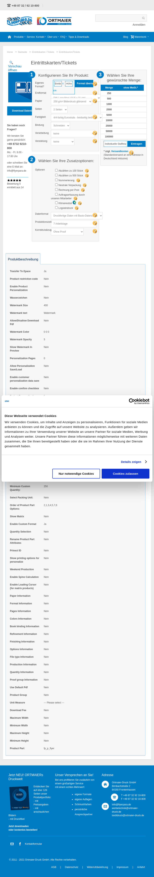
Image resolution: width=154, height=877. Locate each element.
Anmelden (139, 24)
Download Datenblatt (24, 110)
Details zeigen (131, 461)
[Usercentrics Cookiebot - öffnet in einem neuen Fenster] (131, 401)
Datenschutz (71, 867)
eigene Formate (83, 794)
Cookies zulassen (125, 473)
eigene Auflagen (83, 799)
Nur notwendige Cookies (76, 473)
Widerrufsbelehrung (97, 867)
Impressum (122, 867)
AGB (53, 867)
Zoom (17, 81)
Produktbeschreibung (23, 259)
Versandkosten (119, 151)
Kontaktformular (33, 843)
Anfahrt (141, 867)
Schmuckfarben (83, 804)
